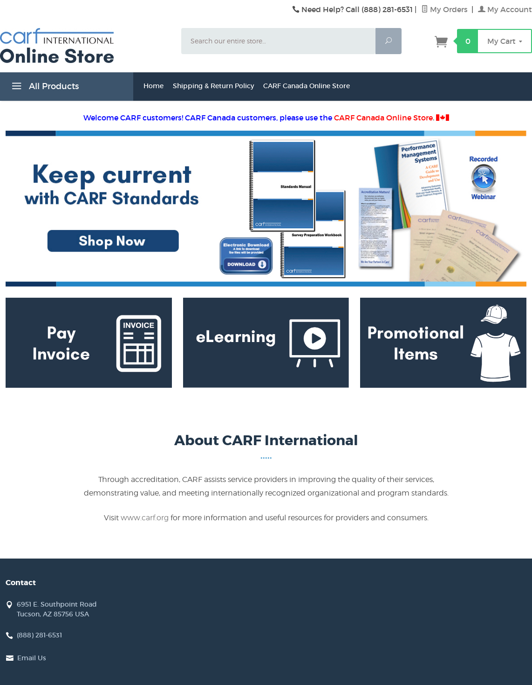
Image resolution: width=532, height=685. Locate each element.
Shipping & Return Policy (213, 86)
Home (153, 86)
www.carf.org (145, 517)
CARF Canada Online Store (306, 86)
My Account (505, 9)
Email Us (31, 658)
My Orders (445, 9)
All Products (44, 87)
